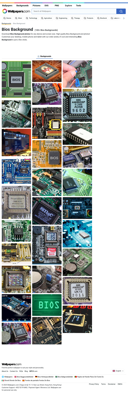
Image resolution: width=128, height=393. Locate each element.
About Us (5, 371)
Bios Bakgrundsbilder (65, 377)
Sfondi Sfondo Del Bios (12, 380)
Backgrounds (22, 5)
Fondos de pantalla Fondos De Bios (37, 380)
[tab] (44, 56)
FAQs (21, 371)
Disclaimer (111, 384)
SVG (47, 5)
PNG (57, 5)
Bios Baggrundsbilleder (25, 377)
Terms (103, 384)
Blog (26, 371)
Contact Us (14, 371)
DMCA (120, 384)
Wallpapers (7, 5)
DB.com (33, 371)
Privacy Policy (94, 384)
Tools (78, 5)
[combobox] (74, 11)
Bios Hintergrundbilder (46, 377)
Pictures (36, 5)
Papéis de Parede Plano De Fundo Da (90, 377)
